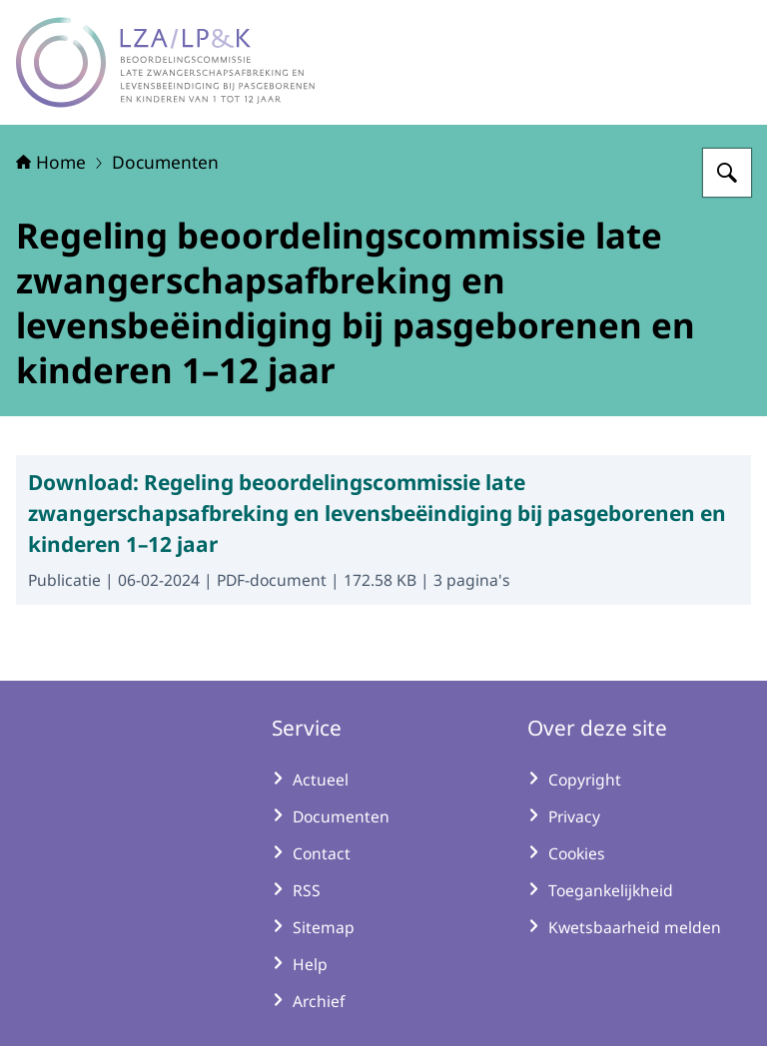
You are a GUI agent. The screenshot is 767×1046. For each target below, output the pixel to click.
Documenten (165, 162)
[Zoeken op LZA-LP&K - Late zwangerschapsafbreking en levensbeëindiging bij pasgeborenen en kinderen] (727, 173)
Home (51, 162)
